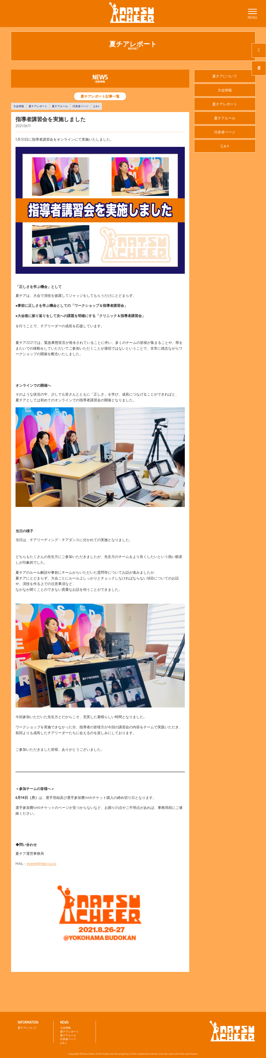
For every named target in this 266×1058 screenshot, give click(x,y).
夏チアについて (224, 76)
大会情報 (18, 106)
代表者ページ (81, 106)
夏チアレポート (38, 106)
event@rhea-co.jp (41, 863)
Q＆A (96, 106)
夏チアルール (60, 106)
